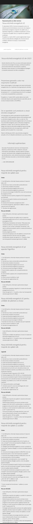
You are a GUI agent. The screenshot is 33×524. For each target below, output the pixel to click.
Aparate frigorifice (7, 49)
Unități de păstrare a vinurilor (21, 49)
